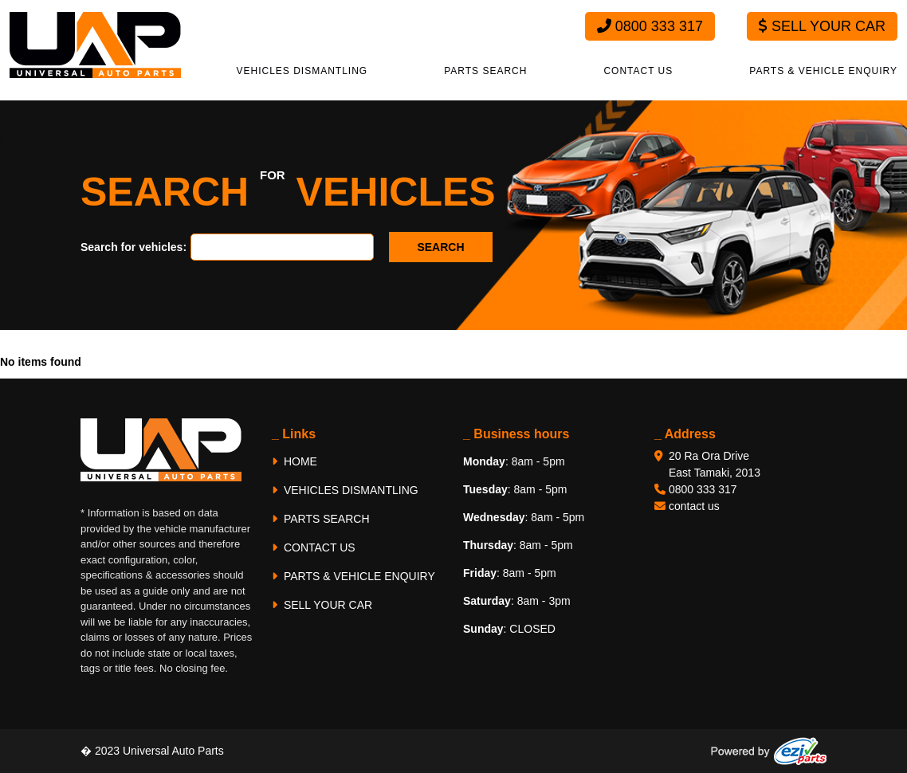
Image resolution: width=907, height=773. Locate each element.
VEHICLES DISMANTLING (302, 71)
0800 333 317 (650, 26)
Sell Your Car (822, 26)
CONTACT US (638, 71)
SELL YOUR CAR (322, 604)
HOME (294, 461)
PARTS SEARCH (485, 71)
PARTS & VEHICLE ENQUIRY (823, 71)
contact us (694, 506)
